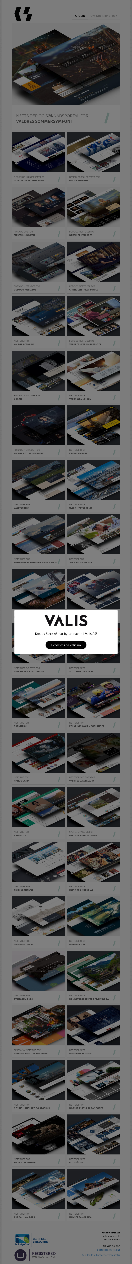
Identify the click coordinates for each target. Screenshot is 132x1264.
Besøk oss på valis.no (66, 645)
